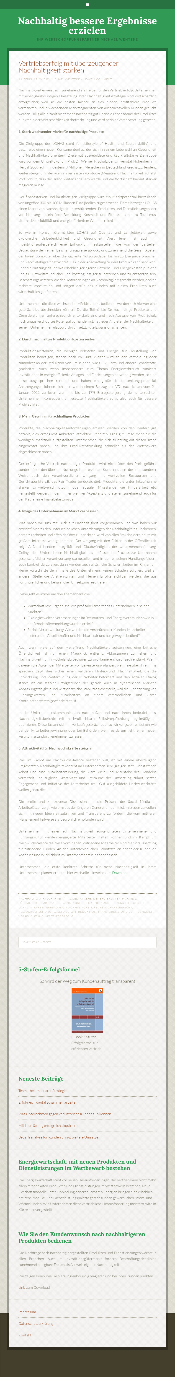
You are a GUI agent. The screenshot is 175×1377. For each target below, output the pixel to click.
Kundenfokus (112, 903)
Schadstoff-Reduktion (76, 911)
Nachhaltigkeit (79, 907)
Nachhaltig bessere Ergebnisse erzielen (87, 25)
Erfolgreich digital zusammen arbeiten (47, 1102)
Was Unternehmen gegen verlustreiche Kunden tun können (64, 1114)
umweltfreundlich (137, 911)
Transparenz (108, 911)
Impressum (27, 1312)
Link (21, 1287)
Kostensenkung (86, 903)
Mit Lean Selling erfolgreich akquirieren (49, 1125)
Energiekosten (108, 898)
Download (120, 872)
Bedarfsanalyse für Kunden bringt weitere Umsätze (58, 1137)
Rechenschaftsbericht (113, 907)
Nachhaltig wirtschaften (40, 898)
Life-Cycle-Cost (138, 903)
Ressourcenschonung (37, 911)
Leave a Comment (98, 79)
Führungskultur (32, 903)
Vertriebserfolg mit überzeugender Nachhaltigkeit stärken (68, 66)
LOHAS (23, 907)
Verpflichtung (31, 916)
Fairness (129, 898)
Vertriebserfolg (59, 916)
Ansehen (87, 898)
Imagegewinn (60, 903)
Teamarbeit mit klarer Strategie (42, 1090)
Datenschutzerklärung (36, 1323)
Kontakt (24, 1335)
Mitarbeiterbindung (47, 907)
